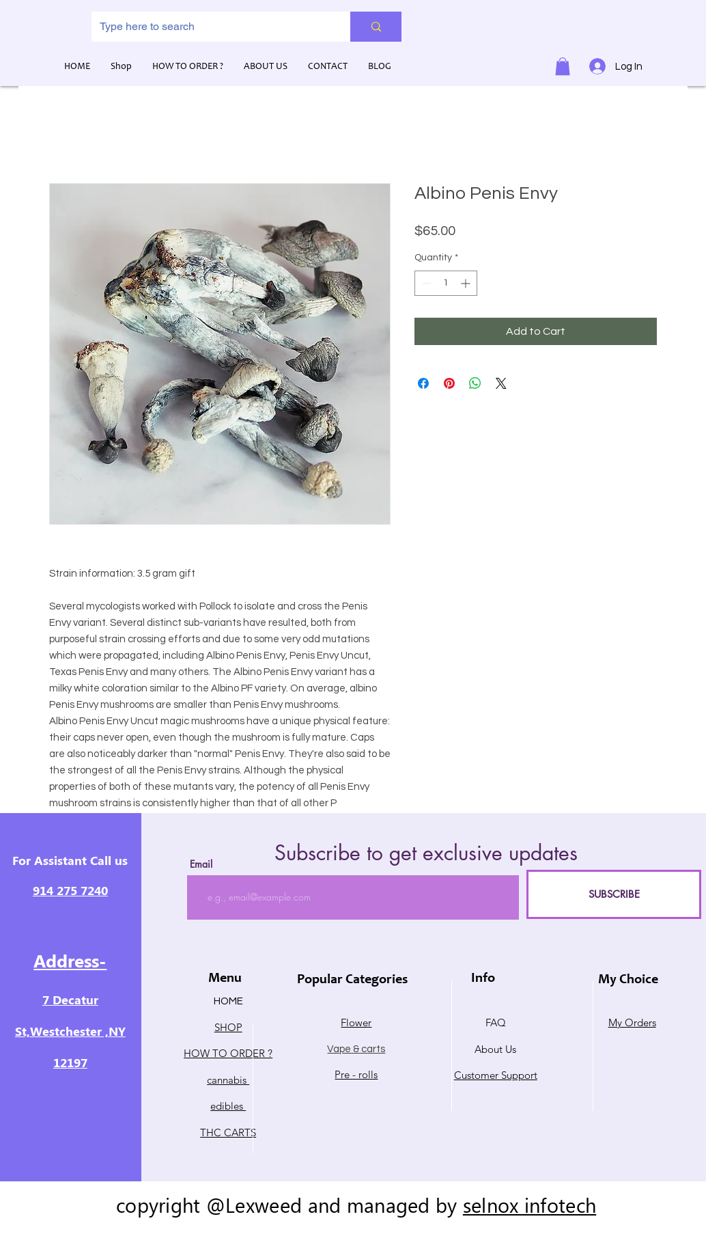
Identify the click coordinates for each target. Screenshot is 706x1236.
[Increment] (466, 283)
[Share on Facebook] (423, 383)
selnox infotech (529, 1204)
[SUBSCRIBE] (613, 894)
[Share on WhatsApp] (475, 383)
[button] (562, 66)
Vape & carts (356, 1049)
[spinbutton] (446, 283)
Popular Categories (352, 980)
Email (201, 864)
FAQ (495, 1022)
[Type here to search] (211, 27)
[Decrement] (425, 283)
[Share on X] (501, 383)
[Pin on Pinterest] (449, 383)
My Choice (628, 980)
